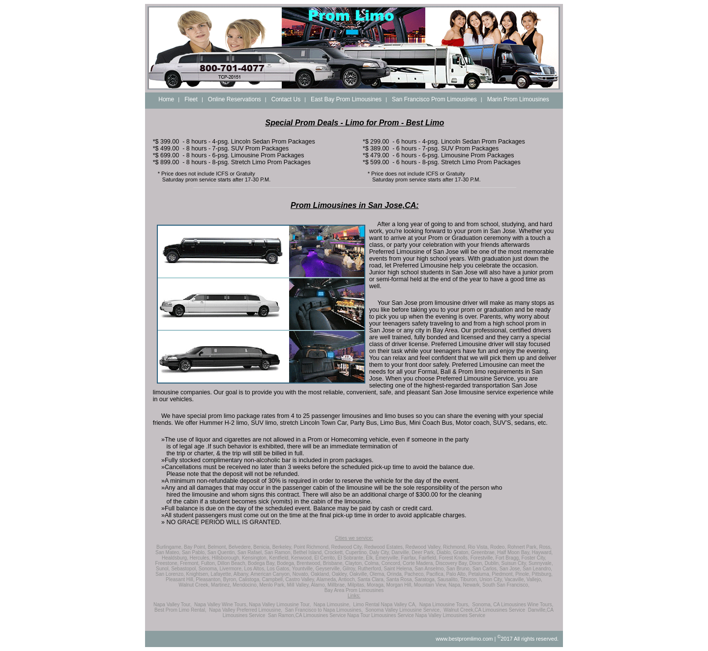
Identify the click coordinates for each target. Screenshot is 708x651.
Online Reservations (234, 99)
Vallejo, (534, 579)
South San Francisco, (506, 585)
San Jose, (510, 568)
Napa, (455, 585)
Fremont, (190, 563)
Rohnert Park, (522, 547)
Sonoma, (208, 568)
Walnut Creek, (193, 585)
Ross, (545, 547)
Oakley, (340, 574)
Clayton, (354, 563)
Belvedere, (240, 547)
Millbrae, (336, 585)
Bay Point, (195, 547)
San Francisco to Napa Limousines (323, 610)
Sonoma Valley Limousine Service (402, 610)
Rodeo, (498, 547)
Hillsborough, (226, 558)
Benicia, (262, 547)
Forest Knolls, (454, 558)
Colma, (372, 563)
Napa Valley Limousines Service (450, 615)
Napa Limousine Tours (443, 604)
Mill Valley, (298, 585)
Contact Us (285, 99)
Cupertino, (356, 552)
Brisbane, (333, 563)
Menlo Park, (272, 585)
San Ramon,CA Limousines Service (307, 615)
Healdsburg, (175, 558)
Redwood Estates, (384, 547)
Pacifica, (435, 574)
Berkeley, (282, 547)
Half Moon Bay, (514, 552)
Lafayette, (222, 574)
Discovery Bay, (452, 563)
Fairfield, (428, 558)
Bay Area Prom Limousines (354, 590)
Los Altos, (255, 568)
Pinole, (523, 574)
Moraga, (376, 585)
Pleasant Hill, (180, 579)
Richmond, (455, 547)
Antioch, (347, 579)
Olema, (377, 574)
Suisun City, (515, 563)
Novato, (301, 574)
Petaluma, (480, 574)
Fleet (191, 99)
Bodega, (286, 563)
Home (166, 99)
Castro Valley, (301, 579)
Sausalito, (448, 579)
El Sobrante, (350, 558)
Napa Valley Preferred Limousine (245, 610)
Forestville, (482, 558)
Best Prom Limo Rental (179, 610)
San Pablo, (194, 552)
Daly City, (379, 552)
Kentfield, (279, 558)
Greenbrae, (483, 552)
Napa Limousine (331, 604)
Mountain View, (430, 585)
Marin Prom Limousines (518, 99)
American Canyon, (271, 574)
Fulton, (208, 563)
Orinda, (395, 574)
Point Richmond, (311, 547)
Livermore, (231, 568)
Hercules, (200, 558)
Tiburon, (469, 579)
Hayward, (542, 552)
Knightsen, (197, 574)
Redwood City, (347, 547)
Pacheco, (414, 574)
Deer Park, (423, 552)
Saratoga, (425, 579)
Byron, (230, 579)
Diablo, (444, 552)
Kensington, (255, 558)
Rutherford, (370, 568)
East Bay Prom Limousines (346, 99)
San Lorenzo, (170, 574)
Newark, (472, 585)
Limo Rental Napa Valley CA (384, 604)
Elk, (370, 558)
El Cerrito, (325, 558)
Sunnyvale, (541, 563)
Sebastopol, (184, 568)
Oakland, (320, 574)
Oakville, (359, 574)
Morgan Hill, (399, 585)
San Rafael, (250, 552)
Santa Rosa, (399, 579)
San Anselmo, (429, 568)
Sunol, (163, 568)
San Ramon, (278, 552)
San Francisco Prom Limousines (434, 99)
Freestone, (167, 563)
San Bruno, (458, 568)
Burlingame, (169, 547)
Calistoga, (250, 579)
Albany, (242, 574)
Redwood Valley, (424, 547)
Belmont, (217, 547)
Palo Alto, (456, 574)
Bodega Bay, (262, 563)
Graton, (461, 552)
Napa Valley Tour (171, 604)
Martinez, (221, 585)
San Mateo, (167, 552)
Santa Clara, (371, 579)
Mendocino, (245, 585)
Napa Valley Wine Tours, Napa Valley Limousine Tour (251, 604)
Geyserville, (328, 568)
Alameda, (327, 579)
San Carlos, (485, 568)
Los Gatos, (279, 568)
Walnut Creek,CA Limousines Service (484, 610)
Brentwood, (309, 563)
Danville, (400, 552)
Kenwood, (302, 558)
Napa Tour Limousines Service (380, 615)
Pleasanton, (209, 579)
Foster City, (534, 558)
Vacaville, (514, 579)
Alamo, (318, 585)
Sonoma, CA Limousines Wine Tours (512, 604)
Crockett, (334, 552)
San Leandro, (537, 568)
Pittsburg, (541, 574)
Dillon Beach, (231, 563)
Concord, (392, 563)
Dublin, (492, 563)
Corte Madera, (418, 563)
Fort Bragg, (508, 558)
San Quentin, (221, 552)
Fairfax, (409, 558)
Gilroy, (349, 568)
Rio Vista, (478, 547)
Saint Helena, (398, 568)
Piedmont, (503, 574)
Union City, (491, 579)
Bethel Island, (308, 552)
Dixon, (476, 563)
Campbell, (273, 579)
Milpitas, (357, 585)
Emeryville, (388, 558)
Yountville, (303, 568)
